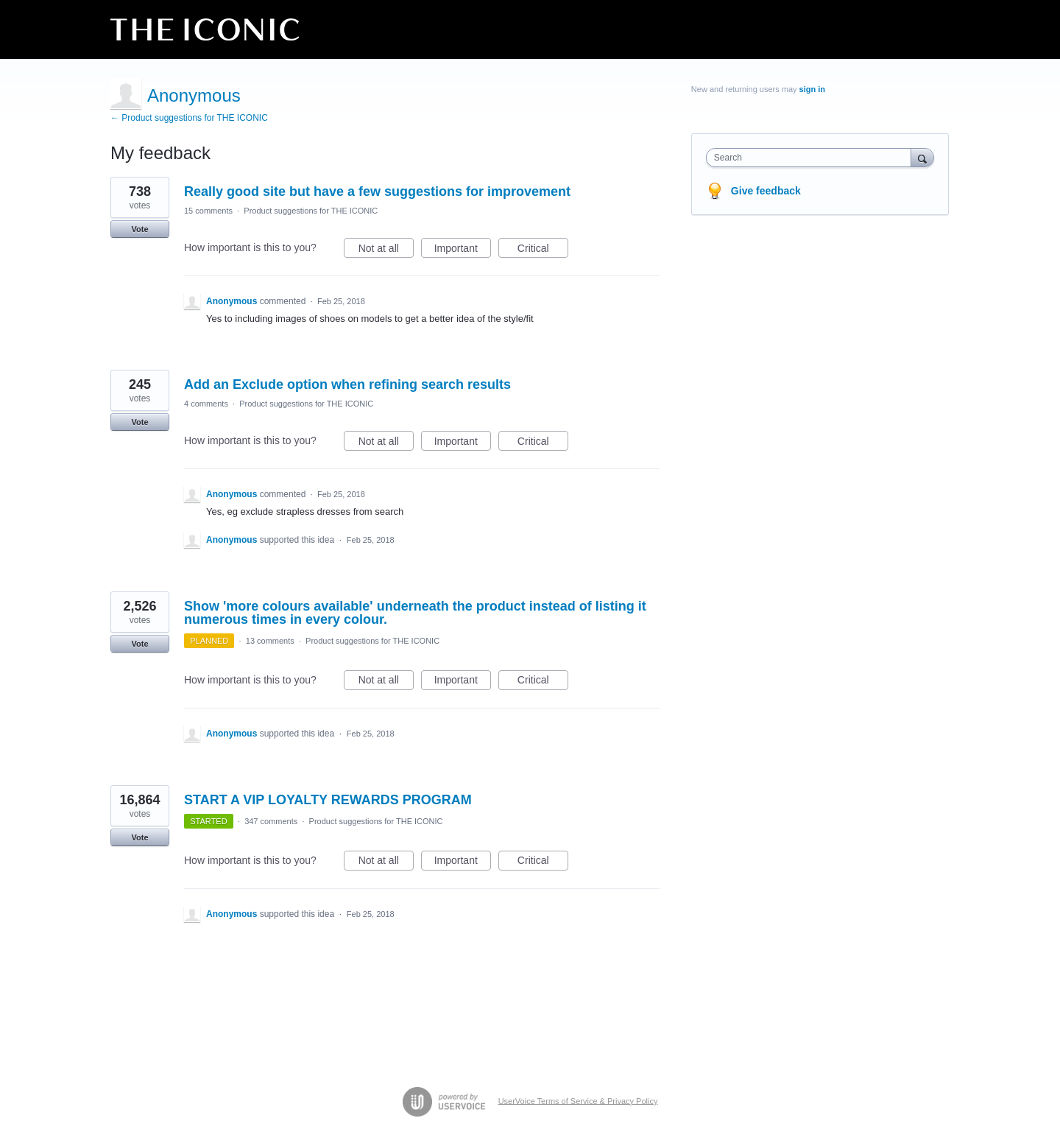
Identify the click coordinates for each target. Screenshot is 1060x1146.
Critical (542, 250)
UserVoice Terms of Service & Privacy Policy (578, 1100)
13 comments (270, 640)
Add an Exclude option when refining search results (347, 384)
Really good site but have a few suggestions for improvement (377, 191)
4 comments (206, 403)
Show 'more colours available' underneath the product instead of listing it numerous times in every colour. (415, 613)
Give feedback (766, 191)
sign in (812, 89)
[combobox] (812, 157)
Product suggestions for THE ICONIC (311, 210)
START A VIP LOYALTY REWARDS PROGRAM (328, 799)
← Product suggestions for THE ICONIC (189, 118)
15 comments (208, 210)
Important (462, 250)
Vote (139, 229)
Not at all (386, 250)
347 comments (270, 821)
